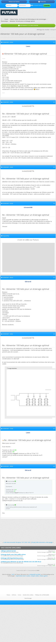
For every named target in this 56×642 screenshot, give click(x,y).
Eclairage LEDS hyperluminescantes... (12, 558)
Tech (12, 574)
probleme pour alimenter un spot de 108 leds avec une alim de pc (21, 561)
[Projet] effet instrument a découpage (41, 542)
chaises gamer (44, 576)
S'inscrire (42, 2)
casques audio (35, 576)
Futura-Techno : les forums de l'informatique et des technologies (28, 19)
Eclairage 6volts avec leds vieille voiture (13, 554)
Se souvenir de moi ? (37, 5)
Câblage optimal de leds (8, 551)
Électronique (4, 21)
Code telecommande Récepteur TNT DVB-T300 (17, 542)
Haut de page (28, 598)
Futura (8, 595)
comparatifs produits (35, 574)
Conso (19, 595)
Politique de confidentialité (42, 595)
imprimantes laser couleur (23, 576)
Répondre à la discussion (28, 26)
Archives (14, 595)
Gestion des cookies (28, 595)
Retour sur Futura (14, 1)
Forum (6, 19)
